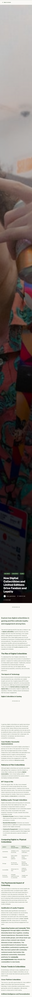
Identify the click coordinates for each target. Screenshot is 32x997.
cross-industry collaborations (9, 796)
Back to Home (6, 2)
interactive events (19, 760)
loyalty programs (18, 647)
